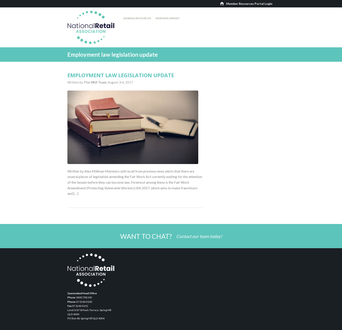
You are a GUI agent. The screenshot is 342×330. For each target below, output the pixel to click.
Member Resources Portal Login (249, 3)
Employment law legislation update (120, 75)
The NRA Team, (96, 82)
